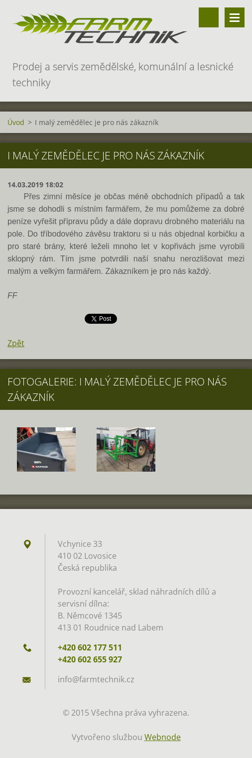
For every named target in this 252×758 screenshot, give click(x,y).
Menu (235, 17)
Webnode (162, 737)
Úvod (15, 122)
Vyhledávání (209, 17)
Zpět (15, 343)
